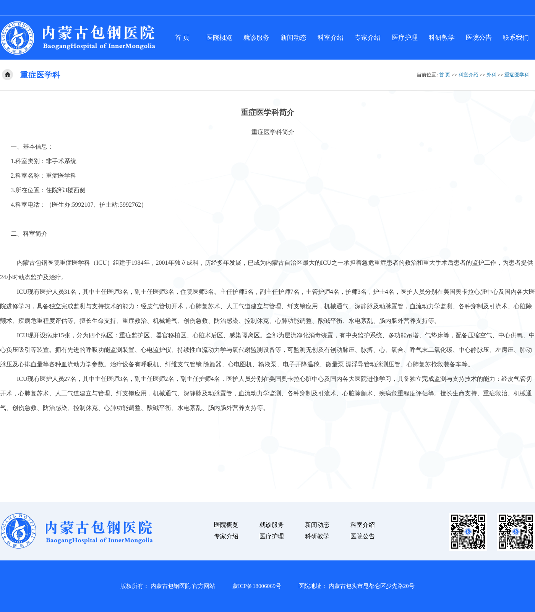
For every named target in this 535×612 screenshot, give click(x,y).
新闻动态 (293, 37)
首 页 (182, 37)
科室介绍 (331, 37)
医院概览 (219, 37)
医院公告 (479, 37)
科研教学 (442, 37)
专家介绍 (368, 37)
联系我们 (516, 37)
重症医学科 (516, 75)
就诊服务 (256, 37)
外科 (491, 75)
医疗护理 (405, 37)
